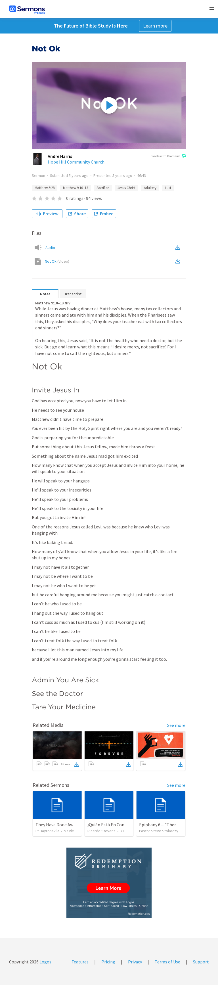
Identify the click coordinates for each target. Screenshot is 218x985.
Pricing (108, 962)
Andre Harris (60, 156)
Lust (168, 187)
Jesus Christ (126, 187)
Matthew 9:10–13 (75, 187)
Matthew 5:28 (44, 187)
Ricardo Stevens (101, 830)
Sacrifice (103, 187)
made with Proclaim (168, 156)
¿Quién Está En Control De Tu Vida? (120, 824)
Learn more (155, 25)
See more (176, 725)
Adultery (150, 187)
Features (80, 962)
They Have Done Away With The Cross (71, 824)
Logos (45, 962)
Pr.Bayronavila (47, 830)
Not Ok (57, 261)
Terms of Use (167, 962)
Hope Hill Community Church (76, 162)
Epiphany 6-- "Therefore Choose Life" (175, 824)
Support (201, 962)
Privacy (135, 962)
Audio (50, 247)
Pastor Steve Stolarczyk (159, 830)
